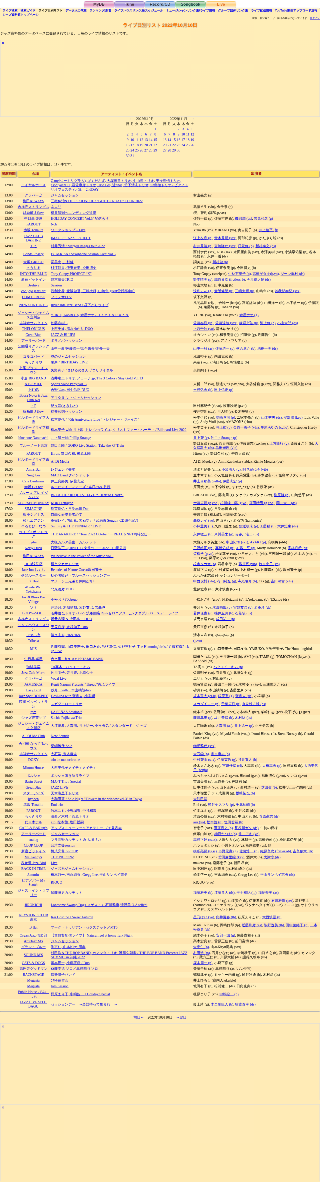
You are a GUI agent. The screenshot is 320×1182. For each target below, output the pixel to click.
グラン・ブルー (33, 947)
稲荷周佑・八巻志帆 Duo (70, 509)
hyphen (33, 799)
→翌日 (181, 1017)
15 (155, 140)
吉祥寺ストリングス (33, 207)
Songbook (190, 4)
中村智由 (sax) (204, 760)
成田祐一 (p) (225, 619)
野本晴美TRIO (62, 279)
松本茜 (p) (214, 822)
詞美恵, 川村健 (62, 262)
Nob (54, 224)
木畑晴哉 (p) (222, 607)
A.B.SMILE (33, 384)
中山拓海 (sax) (237, 542)
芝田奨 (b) (269, 787)
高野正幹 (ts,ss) (205, 840)
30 (127, 156)
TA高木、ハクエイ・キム (70, 667)
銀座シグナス (33, 514)
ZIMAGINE (33, 509)
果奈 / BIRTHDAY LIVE (69, 362)
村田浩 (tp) (201, 953)
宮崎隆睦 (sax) (225, 246)
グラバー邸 (33, 195)
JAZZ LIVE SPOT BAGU (33, 1004)
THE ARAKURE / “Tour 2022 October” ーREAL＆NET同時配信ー (101, 534)
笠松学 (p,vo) (203, 554)
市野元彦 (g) (228, 851)
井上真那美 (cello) (207, 481)
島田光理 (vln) (227, 448)
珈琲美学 (33, 667)
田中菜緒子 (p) (297, 925)
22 (155, 145)
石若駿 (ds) (243, 613)
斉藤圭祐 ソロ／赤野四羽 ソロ (74, 969)
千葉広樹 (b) (230, 704)
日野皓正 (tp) (203, 548)
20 (146, 145)
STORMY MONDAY (33, 503)
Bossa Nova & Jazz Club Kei (33, 397)
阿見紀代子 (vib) (255, 469)
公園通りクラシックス (33, 348)
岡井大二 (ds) (286, 503)
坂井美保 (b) (223, 718)
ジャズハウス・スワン (33, 627)
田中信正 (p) (223, 390)
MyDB (98, 4)
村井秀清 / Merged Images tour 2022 (78, 246)
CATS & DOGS (33, 963)
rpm (33, 712)
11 (137, 140)
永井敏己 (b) (202, 534)
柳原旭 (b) (281, 495)
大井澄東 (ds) (287, 526)
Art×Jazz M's (33, 941)
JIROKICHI (33, 905)
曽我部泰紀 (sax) (287, 291)
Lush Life (33, 635)
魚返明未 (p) (248, 526)
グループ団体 (233, 10)
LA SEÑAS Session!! (66, 712)
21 (150, 145)
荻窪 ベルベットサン (33, 704)
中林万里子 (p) (239, 274)
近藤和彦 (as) (252, 925)
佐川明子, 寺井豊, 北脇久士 (72, 673)
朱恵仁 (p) (201, 947)
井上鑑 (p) (224, 427)
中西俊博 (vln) (204, 581)
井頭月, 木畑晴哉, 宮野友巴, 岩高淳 (78, 607)
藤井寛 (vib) (247, 564)
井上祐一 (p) (243, 726)
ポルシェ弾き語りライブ (70, 776)
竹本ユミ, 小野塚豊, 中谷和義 (73, 811)
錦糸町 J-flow (33, 213)
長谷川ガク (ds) (246, 828)
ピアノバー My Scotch (33, 882)
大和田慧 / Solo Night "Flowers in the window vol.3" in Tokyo (96, 799)
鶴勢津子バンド (63, 975)
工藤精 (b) (267, 526)
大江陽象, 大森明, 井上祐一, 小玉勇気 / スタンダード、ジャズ (98, 726)
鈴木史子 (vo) (269, 564)
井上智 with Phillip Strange (71, 438)
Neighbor (33, 475)
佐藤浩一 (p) (224, 348)
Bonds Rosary (33, 254)
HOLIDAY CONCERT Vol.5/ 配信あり (79, 218)
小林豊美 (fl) (203, 526)
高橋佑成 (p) (224, 548)
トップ (20, 14)
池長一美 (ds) (267, 348)
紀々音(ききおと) (64, 406)
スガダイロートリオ (66, 704)
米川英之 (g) (223, 534)
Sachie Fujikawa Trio (66, 718)
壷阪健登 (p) (223, 291)
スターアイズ (33, 793)
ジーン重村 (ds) (292, 274)
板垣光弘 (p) (248, 323)
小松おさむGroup (64, 599)
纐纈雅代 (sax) (204, 746)
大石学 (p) (201, 754)
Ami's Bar (33, 469)
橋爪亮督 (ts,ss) (205, 851)
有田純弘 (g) (226, 581)
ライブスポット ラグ (33, 534)
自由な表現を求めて (66, 514)
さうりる (33, 268)
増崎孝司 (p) (225, 417)
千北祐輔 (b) (245, 805)
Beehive (33, 285)
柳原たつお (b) (225, 834)
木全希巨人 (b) (222, 1004)
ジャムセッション (65, 195)
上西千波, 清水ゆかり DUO (72, 329)
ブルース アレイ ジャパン (33, 495)
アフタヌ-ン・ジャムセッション (76, 398)
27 (146, 150)
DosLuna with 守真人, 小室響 (73, 696)
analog (33, 840)
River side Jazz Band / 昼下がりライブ (79, 305)
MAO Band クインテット (70, 475)
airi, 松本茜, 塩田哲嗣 (67, 822)
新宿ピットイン (33, 279)
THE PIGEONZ (62, 857)
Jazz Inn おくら (33, 570)
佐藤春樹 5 (59, 323)
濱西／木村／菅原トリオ (70, 816)
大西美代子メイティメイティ (73, 768)
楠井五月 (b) (223, 613)
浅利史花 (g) (202, 291)
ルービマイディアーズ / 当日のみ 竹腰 (80, 487)
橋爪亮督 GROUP (64, 851)
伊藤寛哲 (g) (226, 760)
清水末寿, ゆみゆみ (65, 635)
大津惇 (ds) (272, 857)
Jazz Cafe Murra (33, 673)
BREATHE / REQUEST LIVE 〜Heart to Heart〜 (87, 495)
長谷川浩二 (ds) (247, 534)
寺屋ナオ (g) (249, 315)
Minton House (33, 768)
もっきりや (33, 362)
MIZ (33, 649)
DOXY (33, 760)
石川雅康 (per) (282, 901)
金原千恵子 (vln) (246, 427)
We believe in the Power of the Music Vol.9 (82, 556)
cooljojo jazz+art (33, 291)
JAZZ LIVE (59, 787)
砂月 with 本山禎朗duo (70, 690)
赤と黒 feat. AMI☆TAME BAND (77, 659)
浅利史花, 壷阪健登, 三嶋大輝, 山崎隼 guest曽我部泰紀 (93, 291)
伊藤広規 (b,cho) (205, 503)
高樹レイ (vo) (203, 520)
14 (150, 140)
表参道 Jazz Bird (33, 863)
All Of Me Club (33, 736)
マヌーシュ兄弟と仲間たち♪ (72, 581)
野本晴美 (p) (202, 279)
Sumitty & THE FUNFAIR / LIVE (76, 526)
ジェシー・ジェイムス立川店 (33, 315)
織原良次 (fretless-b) (229, 279)
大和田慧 (200, 799)
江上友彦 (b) (202, 238)
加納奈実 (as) (268, 893)
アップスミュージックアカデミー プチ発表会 (86, 828)
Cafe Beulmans (33, 481)
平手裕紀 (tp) (246, 893)
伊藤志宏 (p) (232, 481)
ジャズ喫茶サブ (33, 718)
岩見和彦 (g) (263, 218)
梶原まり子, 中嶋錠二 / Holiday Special (80, 994)
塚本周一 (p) (202, 963)
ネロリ (56, 207)
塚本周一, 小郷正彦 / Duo (70, 963)
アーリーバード (33, 340)
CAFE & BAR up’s (33, 828)
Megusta (33, 980)
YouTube (296, 10)
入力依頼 (76, 10)
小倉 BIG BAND (33, 378)
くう (33, 246)
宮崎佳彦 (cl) (232, 766)
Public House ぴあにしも (33, 994)
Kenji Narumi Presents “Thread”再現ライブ (83, 684)
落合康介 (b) (245, 348)
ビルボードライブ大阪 (33, 419)
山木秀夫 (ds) (271, 417)
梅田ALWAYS (33, 201)
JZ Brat (33, 581)
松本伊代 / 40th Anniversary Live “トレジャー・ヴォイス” (95, 419)
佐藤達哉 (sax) (226, 323)
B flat (33, 927)
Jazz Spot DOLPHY (33, 696)
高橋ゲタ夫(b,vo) (265, 274)
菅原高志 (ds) (269, 816)
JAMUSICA (33, 684)
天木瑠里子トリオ (65, 793)
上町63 (33, 390)
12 (141, 140)
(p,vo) (197, 641)
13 (146, 140)
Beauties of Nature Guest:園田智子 (76, 570)
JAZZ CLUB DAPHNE (33, 238)
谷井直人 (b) (247, 760)
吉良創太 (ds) (303, 851)
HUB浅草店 (33, 564)
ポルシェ (33, 776)
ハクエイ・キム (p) (228, 667)
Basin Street (33, 781)
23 (127, 150)
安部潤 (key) (293, 417)
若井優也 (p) (202, 613)
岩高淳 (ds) (262, 607)
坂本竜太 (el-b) (204, 696)
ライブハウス (138, 10)
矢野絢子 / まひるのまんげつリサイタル (82, 370)
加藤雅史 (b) (202, 893)
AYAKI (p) (258, 542)
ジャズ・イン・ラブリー (33, 892)
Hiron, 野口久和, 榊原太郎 (71, 453)
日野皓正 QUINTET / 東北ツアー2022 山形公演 (88, 548)
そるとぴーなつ (33, 526)
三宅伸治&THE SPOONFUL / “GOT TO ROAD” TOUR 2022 (96, 201)
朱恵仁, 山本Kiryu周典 (68, 947)
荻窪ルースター (33, 575)
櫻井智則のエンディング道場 (73, 213)
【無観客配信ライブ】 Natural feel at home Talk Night (91, 935)
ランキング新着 (100, 10)
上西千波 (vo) (203, 329)
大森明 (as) (224, 726)
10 (132, 140)
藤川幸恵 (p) (202, 718)
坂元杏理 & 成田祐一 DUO (71, 619)
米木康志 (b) (220, 754)
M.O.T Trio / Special (66, 781)
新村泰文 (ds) (266, 246)
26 (141, 150)
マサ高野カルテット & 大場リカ (76, 840)
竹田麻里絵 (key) (231, 857)
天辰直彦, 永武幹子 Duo (69, 627)
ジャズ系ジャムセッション (72, 869)
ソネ (33, 607)
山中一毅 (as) (203, 348)
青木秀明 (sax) (225, 238)
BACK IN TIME (33, 869)
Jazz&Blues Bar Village (33, 599)
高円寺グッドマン (34, 969)
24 (132, 150)
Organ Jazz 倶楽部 (33, 935)
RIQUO (56, 882)
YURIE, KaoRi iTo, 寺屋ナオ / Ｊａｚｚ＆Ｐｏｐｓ (90, 315)
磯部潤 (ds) (243, 218)
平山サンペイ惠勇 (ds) (277, 875)
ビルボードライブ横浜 (33, 429)
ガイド (28, 10)
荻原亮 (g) (226, 696)
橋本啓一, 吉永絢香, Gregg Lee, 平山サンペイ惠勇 (89, 875)
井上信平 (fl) (268, 230)
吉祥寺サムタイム (34, 323)
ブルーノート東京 (34, 445)
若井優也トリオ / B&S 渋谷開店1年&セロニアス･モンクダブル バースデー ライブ (114, 613)
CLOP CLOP (33, 845)
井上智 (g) (201, 438)
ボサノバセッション (66, 340)
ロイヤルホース (33, 185)
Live (54, 863)
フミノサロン (61, 297)
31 (132, 156)
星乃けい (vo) (203, 917)
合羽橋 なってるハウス (33, 746)
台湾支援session (63, 845)
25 (136, 150)
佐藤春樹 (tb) (203, 323)
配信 (261, 10)
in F (33, 406)
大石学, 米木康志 (64, 754)
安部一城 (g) (225, 935)
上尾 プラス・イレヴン (33, 370)
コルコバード (33, 356)
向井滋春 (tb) (226, 917)
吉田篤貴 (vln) (282, 581)
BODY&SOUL (33, 613)
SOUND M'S (33, 955)
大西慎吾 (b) (271, 917)
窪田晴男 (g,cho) (261, 503)
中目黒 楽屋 (33, 218)
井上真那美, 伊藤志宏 (67, 481)
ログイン (315, 18)
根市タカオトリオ (65, 564)
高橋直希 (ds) (298, 548)
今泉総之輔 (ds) (259, 279)
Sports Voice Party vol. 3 (68, 384)
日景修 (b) (246, 246)
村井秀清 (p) (202, 246)
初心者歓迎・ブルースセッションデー (80, 575)
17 (132, 145)
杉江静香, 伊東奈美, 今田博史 (73, 268)
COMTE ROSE (33, 297)
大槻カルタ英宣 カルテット (73, 542)
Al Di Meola (60, 461)
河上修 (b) (268, 323)
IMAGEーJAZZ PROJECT (70, 238)
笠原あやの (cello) (274, 427)
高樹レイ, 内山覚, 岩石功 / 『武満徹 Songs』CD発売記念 (94, 520)
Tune (129, 4)
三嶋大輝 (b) (244, 291)
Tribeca (33, 641)
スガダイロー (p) (206, 704)
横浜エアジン (33, 520)
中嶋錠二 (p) (229, 994)
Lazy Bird (33, 690)
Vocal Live (58, 678)
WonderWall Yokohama (33, 589)
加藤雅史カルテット (66, 893)
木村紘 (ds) (243, 718)
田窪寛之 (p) (223, 828)
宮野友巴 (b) (242, 607)
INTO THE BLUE (33, 274)
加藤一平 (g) (245, 548)
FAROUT (33, 224)
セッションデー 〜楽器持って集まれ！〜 (84, 1004)
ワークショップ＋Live (68, 230)
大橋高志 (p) (271, 766)
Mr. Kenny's (33, 857)
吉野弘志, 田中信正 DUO (70, 390)
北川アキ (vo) (249, 834)
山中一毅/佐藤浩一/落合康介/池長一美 (80, 348)
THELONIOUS (33, 329)
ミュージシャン (190, 10)
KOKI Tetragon (62, 503)
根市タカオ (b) (204, 564)
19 (141, 145)
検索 (10, 10)
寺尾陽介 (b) (247, 581)
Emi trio (57, 805)
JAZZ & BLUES (63, 335)
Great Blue (33, 335)
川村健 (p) (220, 262)
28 (150, 150)
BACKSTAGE (33, 975)
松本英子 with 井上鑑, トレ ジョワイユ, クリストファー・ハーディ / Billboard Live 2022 (118, 430)
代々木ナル (33, 822)
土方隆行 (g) (279, 443)
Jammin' (34, 875)
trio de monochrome (65, 760)
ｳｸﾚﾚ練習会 (59, 980)
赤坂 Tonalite (33, 230)
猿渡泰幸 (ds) (245, 1004)
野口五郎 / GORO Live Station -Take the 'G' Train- (88, 445)
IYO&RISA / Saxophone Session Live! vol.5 (83, 254)
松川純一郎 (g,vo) (233, 503)
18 (136, 145)
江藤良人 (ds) (224, 893)
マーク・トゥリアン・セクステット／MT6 (84, 927)
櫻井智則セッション (66, 411)
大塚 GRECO (33, 262)
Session (56, 285)
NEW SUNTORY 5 (33, 305)
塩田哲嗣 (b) (233, 822)
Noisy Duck (33, 548)
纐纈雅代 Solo (61, 746)
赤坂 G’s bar (33, 487)
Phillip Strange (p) (224, 438)
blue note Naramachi (33, 438)
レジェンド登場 (63, 469)
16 (127, 145)
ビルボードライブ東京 (33, 461)
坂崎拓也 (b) (245, 793)
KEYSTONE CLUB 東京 (33, 917)
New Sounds (60, 736)
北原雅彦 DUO (62, 589)
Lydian (33, 542)
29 (155, 150)
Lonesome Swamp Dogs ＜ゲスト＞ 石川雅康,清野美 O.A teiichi (99, 905)
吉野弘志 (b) (202, 390)
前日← (139, 1017)
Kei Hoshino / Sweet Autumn (72, 917)
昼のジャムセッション (68, 356)
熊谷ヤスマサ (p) (221, 805)
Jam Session (59, 986)
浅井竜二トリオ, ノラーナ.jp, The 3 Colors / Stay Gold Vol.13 (97, 378)
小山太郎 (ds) (287, 323)
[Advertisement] (150, 81)
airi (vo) (199, 822)
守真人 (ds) (243, 696)
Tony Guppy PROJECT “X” (71, 274)
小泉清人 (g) (231, 469)
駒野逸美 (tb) (274, 925)
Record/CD (160, 4)
